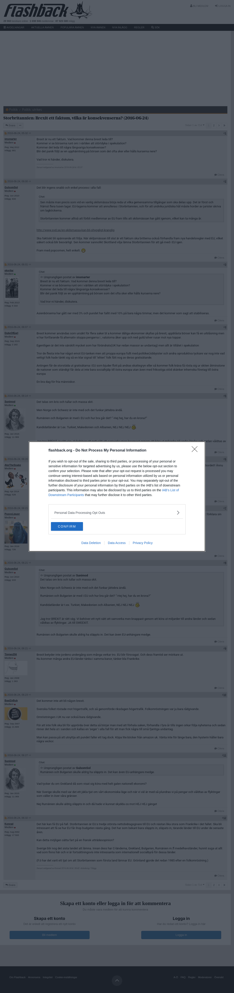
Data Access (117, 543)
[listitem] (117, 512)
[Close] (196, 450)
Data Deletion (91, 543)
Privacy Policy (143, 543)
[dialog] (117, 496)
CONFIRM (73, 526)
